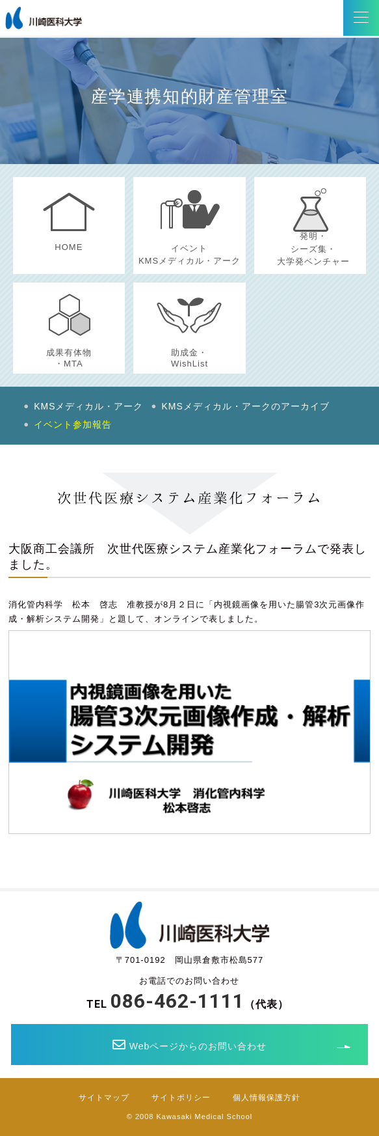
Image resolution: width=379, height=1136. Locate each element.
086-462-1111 (177, 1001)
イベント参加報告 (73, 424)
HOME (69, 247)
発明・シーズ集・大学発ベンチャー (313, 248)
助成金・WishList (189, 358)
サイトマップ (104, 1097)
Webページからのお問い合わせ (189, 1044)
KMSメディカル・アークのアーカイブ (246, 406)
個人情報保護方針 (266, 1097)
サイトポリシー (181, 1097)
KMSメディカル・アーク (88, 406)
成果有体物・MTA (69, 358)
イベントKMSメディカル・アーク (189, 254)
